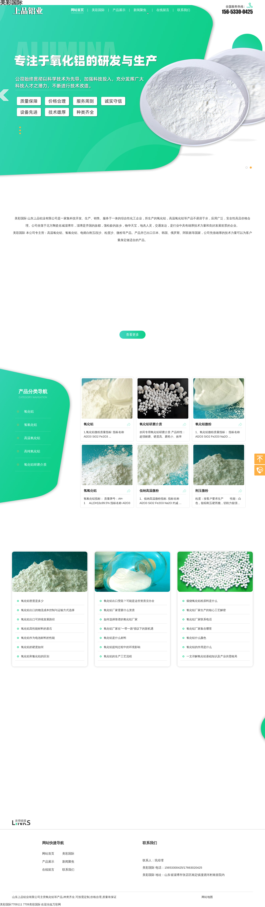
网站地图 (207, 897)
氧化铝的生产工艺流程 (118, 656)
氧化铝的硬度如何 (32, 647)
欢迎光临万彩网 (51, 904)
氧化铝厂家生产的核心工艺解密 (206, 610)
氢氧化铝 (30, 424)
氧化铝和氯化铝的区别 (35, 656)
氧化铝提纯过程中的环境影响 (122, 647)
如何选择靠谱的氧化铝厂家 (121, 619)
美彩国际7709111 (11, 904)
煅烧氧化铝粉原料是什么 (202, 600)
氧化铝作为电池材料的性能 (38, 637)
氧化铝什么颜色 (196, 637)
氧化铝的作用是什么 (199, 647)
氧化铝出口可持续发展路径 (38, 619)
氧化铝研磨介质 (35, 464)
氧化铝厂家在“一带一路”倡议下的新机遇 (128, 628)
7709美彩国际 (31, 904)
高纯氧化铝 (32, 451)
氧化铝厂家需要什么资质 (119, 610)
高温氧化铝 (32, 438)
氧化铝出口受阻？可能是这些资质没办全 (129, 600)
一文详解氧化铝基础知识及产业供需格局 (212, 656)
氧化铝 (29, 411)
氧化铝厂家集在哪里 (199, 628)
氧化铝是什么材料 (115, 637)
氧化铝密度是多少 (32, 600)
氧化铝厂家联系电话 (199, 619)
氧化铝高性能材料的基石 (36, 628)
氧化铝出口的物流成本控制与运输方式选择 (47, 610)
